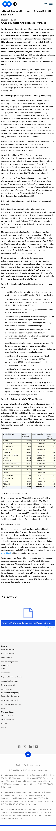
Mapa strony (34, 765)
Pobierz (50, 627)
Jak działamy (5, 673)
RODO (3, 708)
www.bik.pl (6, 553)
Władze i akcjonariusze (9, 681)
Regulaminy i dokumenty (10, 696)
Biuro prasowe (6, 689)
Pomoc (3, 728)
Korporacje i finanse (8, 653)
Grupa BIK (40, 11)
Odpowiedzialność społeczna (11, 677)
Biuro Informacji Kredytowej (17, 11)
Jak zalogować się (7, 719)
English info (21, 765)
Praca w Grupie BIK (8, 685)
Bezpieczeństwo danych (9, 700)
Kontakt (4, 723)
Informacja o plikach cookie (11, 704)
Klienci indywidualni (8, 649)
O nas (3, 669)
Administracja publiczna (9, 662)
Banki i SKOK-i (6, 658)
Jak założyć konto (7, 715)
